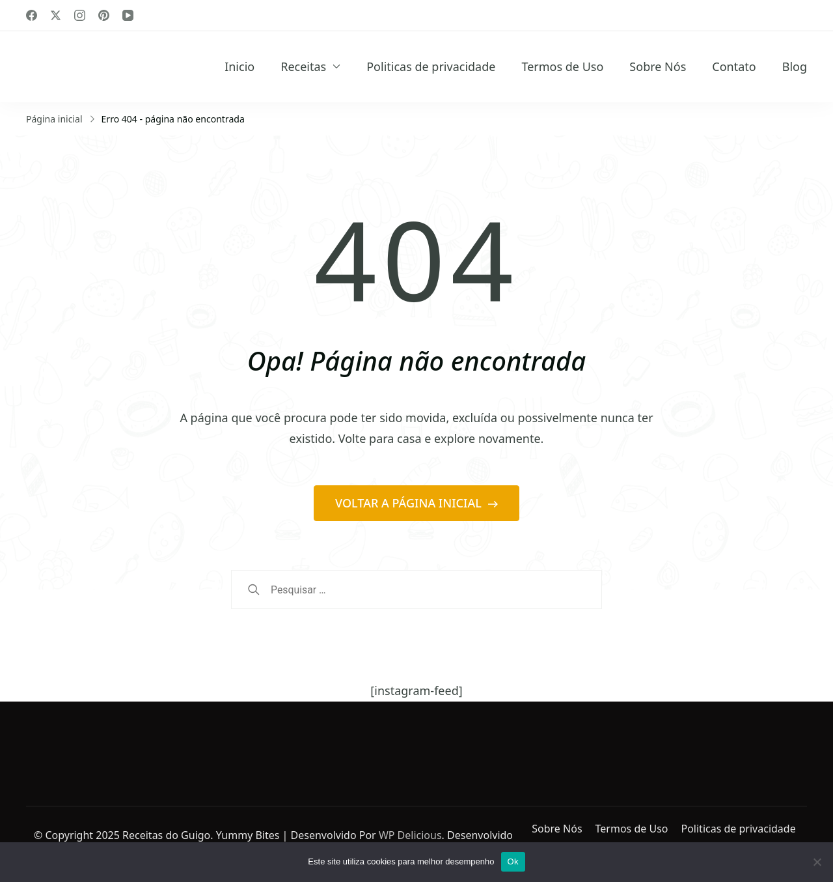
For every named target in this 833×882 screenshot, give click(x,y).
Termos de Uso (562, 66)
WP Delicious (410, 835)
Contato (734, 66)
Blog (794, 66)
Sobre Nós (657, 66)
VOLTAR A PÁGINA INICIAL (409, 503)
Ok (513, 861)
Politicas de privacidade (430, 66)
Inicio (239, 66)
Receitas (303, 66)
